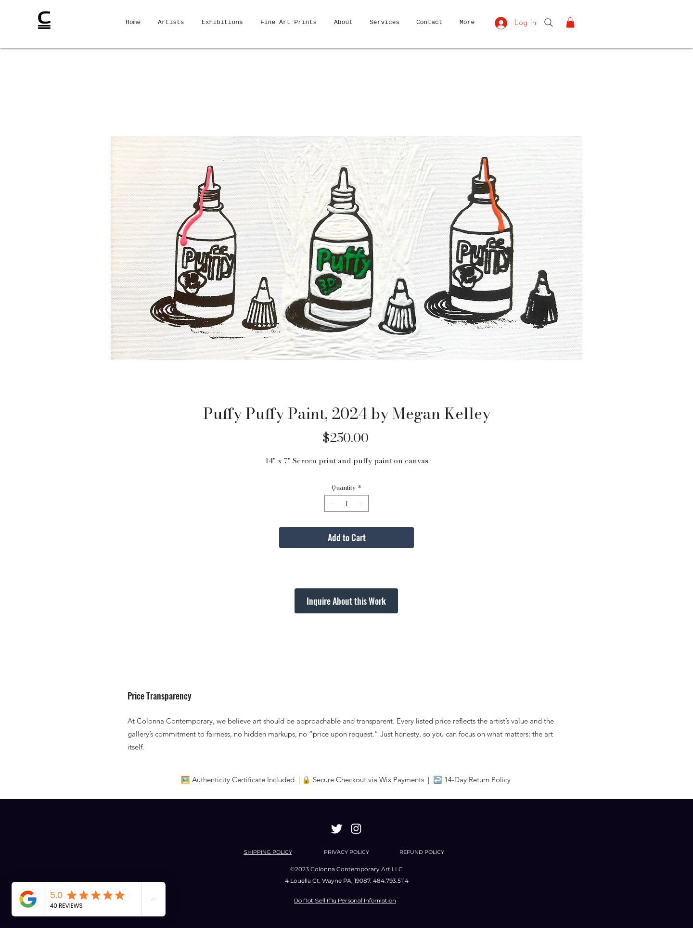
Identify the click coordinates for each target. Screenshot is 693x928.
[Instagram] (356, 828)
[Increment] (362, 504)
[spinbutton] (346, 504)
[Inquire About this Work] (346, 600)
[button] (570, 22)
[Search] (548, 23)
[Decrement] (331, 504)
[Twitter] (337, 828)
